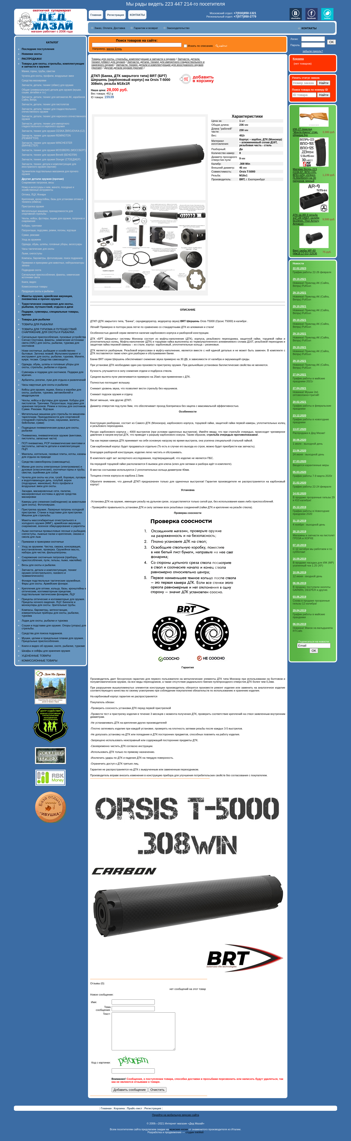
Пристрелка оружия (33, 206)
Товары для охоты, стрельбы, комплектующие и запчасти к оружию (133, 59)
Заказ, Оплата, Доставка (109, 28)
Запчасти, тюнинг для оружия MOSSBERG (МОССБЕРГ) (54, 150)
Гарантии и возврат (146, 28)
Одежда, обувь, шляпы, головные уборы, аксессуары (52, 244)
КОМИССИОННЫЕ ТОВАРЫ (39, 660)
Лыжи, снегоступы (32, 253)
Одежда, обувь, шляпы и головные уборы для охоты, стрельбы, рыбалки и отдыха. (50, 366)
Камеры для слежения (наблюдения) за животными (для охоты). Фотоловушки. (54, 503)
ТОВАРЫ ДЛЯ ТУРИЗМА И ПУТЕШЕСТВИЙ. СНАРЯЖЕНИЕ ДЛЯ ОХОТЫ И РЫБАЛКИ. (49, 331)
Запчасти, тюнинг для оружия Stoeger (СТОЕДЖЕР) (51, 159)
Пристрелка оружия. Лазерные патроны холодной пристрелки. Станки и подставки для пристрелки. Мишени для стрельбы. (53, 512)
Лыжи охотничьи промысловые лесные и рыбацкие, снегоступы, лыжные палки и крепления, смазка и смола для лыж (54, 533)
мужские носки (179, 1136)
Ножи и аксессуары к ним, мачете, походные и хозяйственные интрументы (48, 188)
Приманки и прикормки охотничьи (43, 541)
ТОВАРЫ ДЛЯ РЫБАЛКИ (37, 324)
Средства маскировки (34, 80)
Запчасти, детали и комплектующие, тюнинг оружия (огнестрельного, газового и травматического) (49, 572)
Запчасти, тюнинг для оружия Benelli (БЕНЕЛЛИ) (49, 154)
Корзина (120, 1115)
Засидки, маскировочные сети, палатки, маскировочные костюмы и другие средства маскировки (49, 493)
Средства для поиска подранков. (42, 633)
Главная (95, 14)
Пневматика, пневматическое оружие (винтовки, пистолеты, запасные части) (52, 437)
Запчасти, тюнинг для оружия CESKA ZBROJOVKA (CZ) (53, 131)
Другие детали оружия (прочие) (123, 67)
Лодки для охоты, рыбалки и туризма (45, 620)
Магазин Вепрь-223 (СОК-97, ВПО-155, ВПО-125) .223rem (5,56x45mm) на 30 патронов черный (305, 175)
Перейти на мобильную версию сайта (175, 1122)
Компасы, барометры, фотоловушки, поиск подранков (52, 258)
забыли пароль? (312, 51)
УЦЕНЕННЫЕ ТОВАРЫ (36, 655)
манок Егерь (114, 48)
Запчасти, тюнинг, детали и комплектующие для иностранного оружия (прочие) (49, 165)
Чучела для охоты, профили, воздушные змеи (48, 76)
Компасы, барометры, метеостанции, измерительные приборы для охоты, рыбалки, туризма (50, 612)
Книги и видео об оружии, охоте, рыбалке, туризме (53, 645)
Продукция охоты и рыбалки (38, 291)
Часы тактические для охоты (38, 249)
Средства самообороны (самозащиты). (46, 461)
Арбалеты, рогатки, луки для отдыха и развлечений (54, 379)
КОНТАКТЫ (137, 14)
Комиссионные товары (34, 286)
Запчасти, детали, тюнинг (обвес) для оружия (47, 85)
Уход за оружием (31, 239)
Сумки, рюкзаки (30, 235)
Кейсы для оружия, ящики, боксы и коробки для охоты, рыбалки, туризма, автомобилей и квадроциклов (51, 392)
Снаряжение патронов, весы (38, 182)
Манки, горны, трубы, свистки (38, 71)
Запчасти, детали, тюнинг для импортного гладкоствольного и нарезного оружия (45, 125)
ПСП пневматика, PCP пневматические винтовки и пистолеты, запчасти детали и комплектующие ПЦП (53, 446)
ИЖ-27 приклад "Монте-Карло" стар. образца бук (305, 132)
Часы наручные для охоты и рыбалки (45, 384)
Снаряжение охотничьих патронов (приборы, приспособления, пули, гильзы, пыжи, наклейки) (51, 559)
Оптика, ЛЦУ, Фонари (34, 194)
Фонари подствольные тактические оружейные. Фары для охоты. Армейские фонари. (51, 582)
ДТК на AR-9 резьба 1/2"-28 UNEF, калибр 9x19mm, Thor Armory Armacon (306, 219)
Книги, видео (29, 282)
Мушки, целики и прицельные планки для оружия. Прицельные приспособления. (53, 639)
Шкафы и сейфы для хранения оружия (46, 650)
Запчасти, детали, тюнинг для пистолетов (45, 104)
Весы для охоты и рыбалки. (39, 565)
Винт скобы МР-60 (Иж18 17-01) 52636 (305, 252)
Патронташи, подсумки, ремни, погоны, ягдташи (49, 230)
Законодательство (178, 28)
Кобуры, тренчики (32, 225)
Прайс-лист (135, 1115)
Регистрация (115, 14)
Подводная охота (31, 270)
